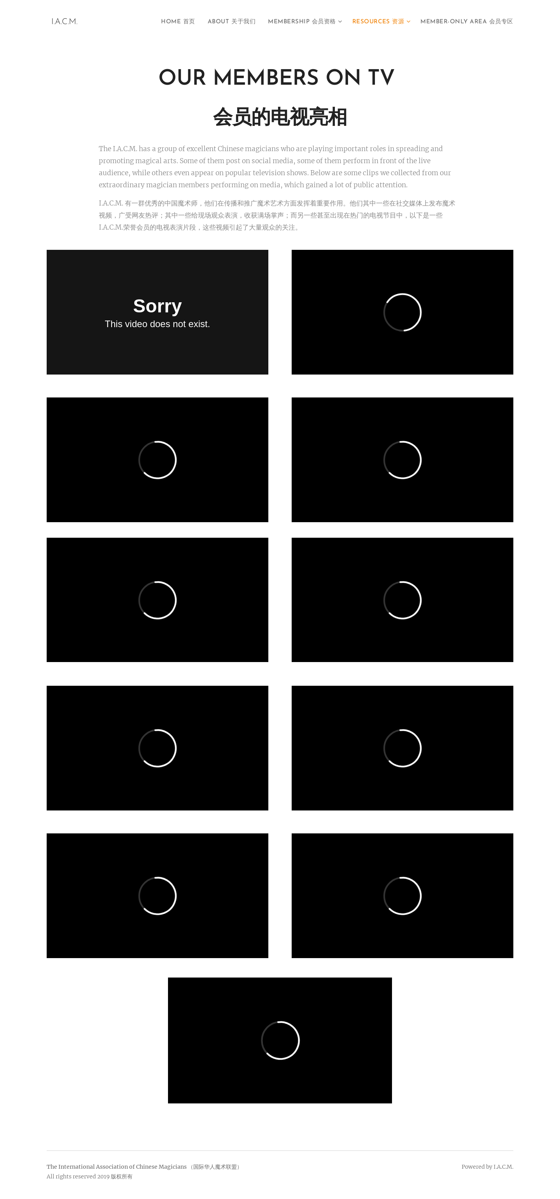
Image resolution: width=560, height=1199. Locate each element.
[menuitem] (177, 22)
